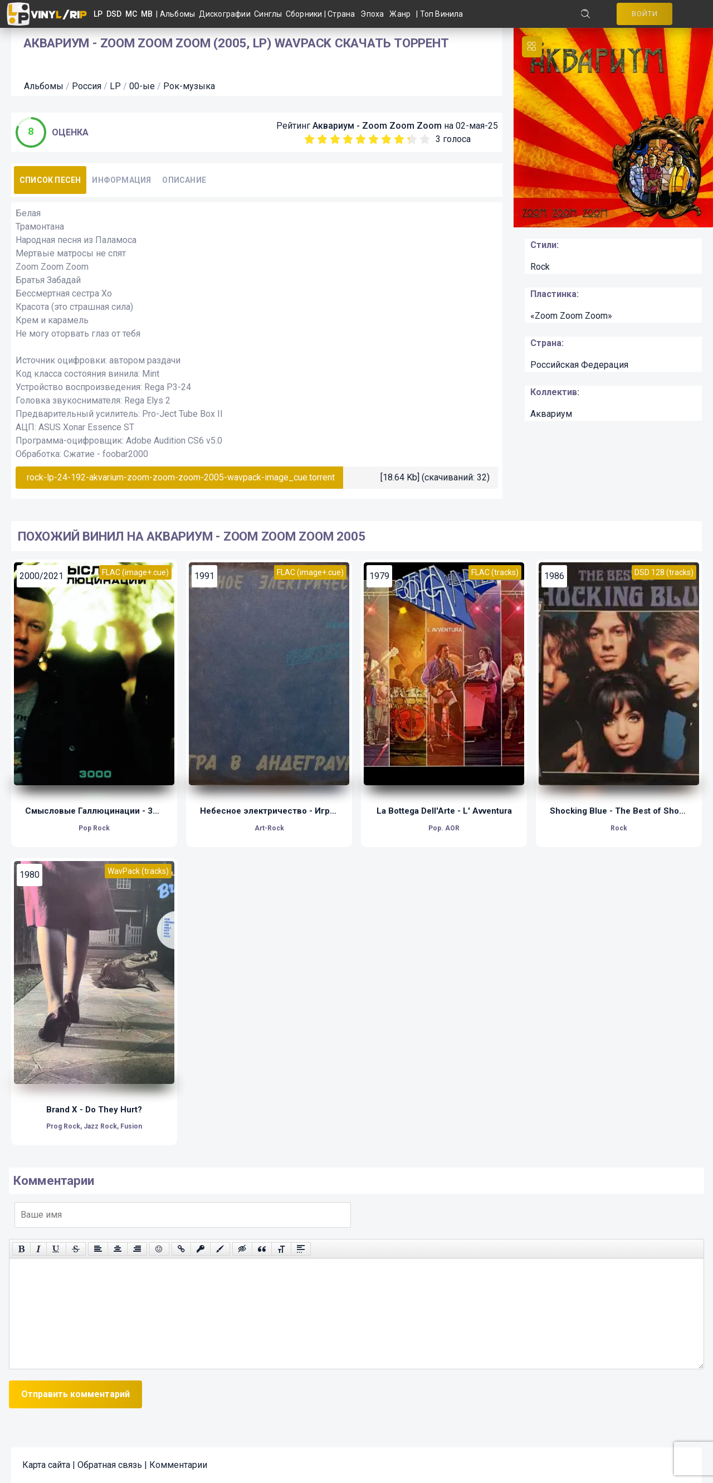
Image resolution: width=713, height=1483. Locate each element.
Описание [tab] (184, 180)
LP (115, 86)
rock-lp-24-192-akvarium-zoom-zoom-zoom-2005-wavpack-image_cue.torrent (181, 477)
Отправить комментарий (75, 1394)
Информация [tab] (121, 180)
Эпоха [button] (372, 13)
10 (424, 139)
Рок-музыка (189, 86)
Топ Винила (441, 13)
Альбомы (179, 13)
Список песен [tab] (50, 180)
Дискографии (227, 13)
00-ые (142, 86)
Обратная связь (109, 1465)
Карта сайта (46, 1465)
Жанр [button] (400, 13)
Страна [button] (341, 13)
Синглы (270, 13)
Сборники (305, 13)
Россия (86, 86)
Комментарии (178, 1465)
